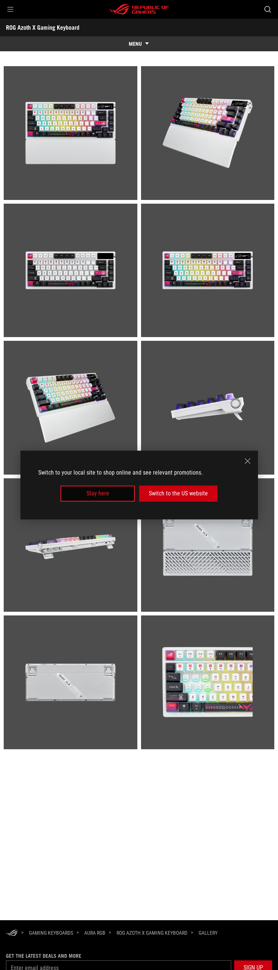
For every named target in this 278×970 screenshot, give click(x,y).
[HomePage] (12, 933)
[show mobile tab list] (139, 43)
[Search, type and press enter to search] (267, 9)
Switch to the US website (178, 493)
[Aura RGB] (94, 933)
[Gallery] (208, 933)
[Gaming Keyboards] (51, 933)
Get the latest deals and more (43, 956)
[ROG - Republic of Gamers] (139, 9)
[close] (247, 461)
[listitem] (70, 133)
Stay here (97, 493)
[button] (10, 9)
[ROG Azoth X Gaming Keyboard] (152, 933)
